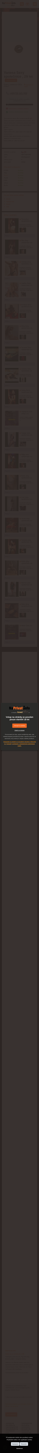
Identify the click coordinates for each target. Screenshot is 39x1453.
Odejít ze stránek (19, 730)
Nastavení (15, 1444)
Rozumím (24, 1444)
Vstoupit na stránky (19, 725)
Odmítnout (19, 1448)
